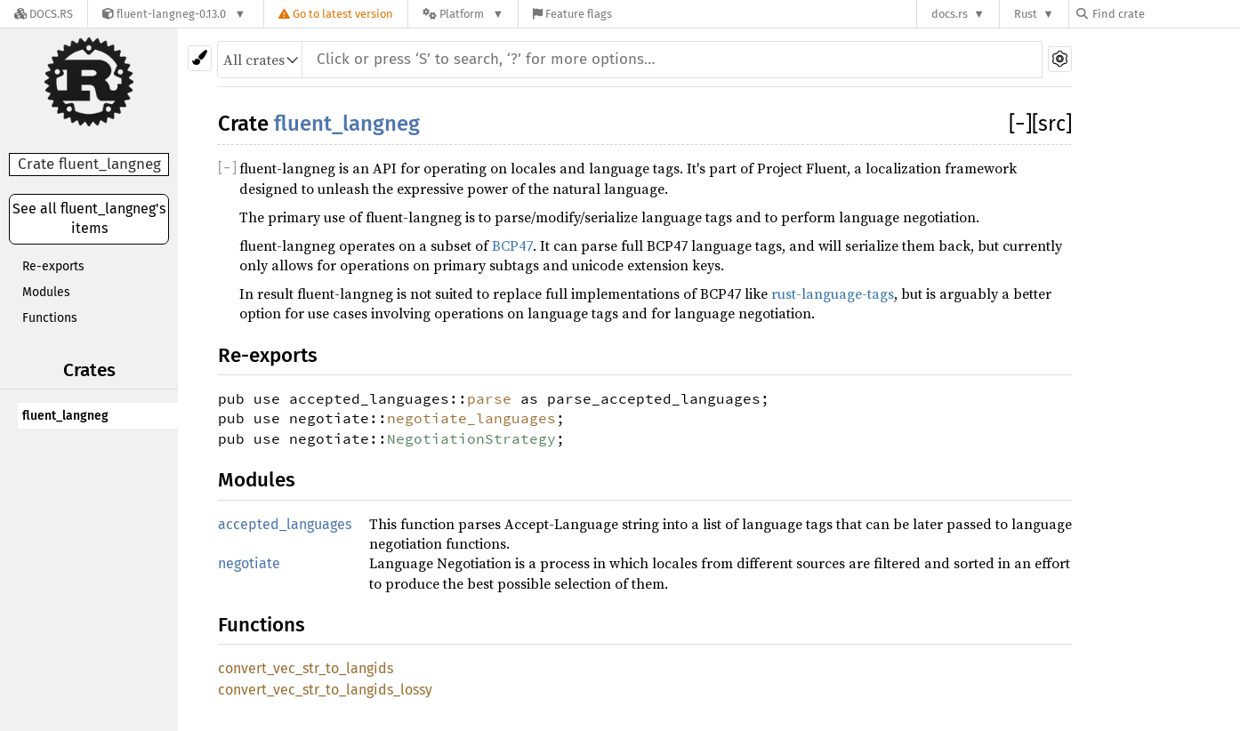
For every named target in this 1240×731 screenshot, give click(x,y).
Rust (1025, 13)
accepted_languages (284, 524)
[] (1020, 123)
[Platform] (463, 14)
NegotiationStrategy (471, 438)
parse (489, 398)
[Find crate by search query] (1165, 14)
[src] (1052, 123)
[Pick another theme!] (200, 58)
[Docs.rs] (43, 14)
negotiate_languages (471, 418)
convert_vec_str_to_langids (305, 668)
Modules (46, 292)
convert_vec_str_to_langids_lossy (325, 689)
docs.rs (949, 13)
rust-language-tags (832, 293)
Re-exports (53, 266)
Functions (49, 317)
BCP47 (512, 245)
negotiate (249, 563)
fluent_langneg (65, 415)
